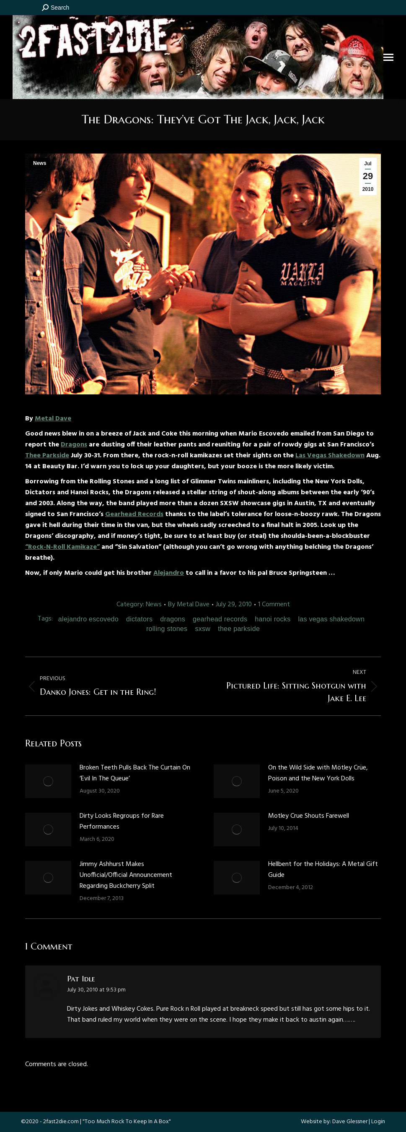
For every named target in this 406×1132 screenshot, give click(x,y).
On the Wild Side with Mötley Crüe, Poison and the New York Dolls (318, 773)
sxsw (202, 628)
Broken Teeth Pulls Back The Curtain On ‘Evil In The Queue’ (135, 773)
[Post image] (48, 781)
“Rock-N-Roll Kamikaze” (62, 547)
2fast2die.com (61, 1122)
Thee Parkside (47, 455)
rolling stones (166, 628)
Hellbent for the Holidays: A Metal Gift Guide (323, 870)
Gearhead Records (134, 514)
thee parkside (239, 628)
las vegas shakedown (331, 619)
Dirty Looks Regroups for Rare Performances (122, 821)
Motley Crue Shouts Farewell (308, 816)
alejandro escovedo (88, 619)
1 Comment (274, 605)
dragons (172, 619)
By (188, 605)
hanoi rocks (272, 619)
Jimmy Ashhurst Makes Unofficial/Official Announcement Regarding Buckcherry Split (126, 875)
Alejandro (168, 573)
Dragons (74, 444)
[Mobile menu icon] (388, 57)
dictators (139, 619)
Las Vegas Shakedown (330, 455)
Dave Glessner (349, 1122)
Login (378, 1122)
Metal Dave (53, 418)
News (39, 163)
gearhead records (220, 619)
